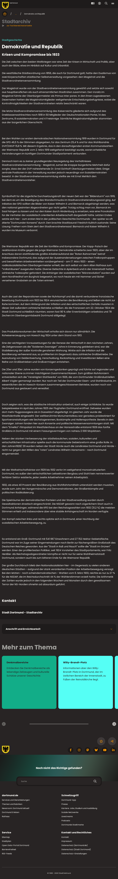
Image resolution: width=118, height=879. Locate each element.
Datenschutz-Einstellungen (74, 854)
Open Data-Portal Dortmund (15, 845)
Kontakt (65, 837)
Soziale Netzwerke (69, 812)
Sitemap (6, 837)
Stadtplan (6, 841)
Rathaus (5, 816)
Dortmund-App (68, 800)
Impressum (66, 841)
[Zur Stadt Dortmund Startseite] (10, 5)
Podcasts (65, 820)
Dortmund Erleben (10, 812)
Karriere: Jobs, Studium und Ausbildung (79, 808)
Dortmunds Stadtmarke (72, 824)
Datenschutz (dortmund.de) (74, 845)
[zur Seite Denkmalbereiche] (29, 682)
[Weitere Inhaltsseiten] (114, 724)
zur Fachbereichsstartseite (17, 25)
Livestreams (67, 816)
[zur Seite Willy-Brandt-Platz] (85, 682)
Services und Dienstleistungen (16, 800)
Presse (64, 804)
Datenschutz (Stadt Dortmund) (76, 849)
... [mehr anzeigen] (16, 14)
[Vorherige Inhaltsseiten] (4, 724)
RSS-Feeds (7, 853)
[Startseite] (5, 14)
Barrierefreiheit (9, 849)
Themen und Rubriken (12, 804)
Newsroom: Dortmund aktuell (15, 808)
